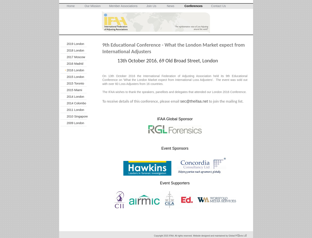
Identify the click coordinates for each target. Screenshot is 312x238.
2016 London (75, 70)
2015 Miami (74, 90)
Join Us (151, 6)
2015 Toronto (75, 83)
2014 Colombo (76, 103)
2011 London (75, 110)
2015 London (75, 77)
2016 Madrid (75, 63)
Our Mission (93, 6)
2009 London (75, 123)
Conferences (193, 6)
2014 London (75, 96)
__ (238, 233)
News (170, 6)
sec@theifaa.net (194, 101)
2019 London (75, 44)
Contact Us (218, 6)
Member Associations (123, 6)
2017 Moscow (76, 57)
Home (71, 6)
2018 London (75, 50)
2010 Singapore (77, 116)
